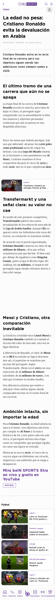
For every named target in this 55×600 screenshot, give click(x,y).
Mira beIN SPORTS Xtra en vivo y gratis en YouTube (25, 474)
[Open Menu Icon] (51, 4)
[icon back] (3, 4)
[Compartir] (49, 9)
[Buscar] (46, 4)
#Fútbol (9, 485)
